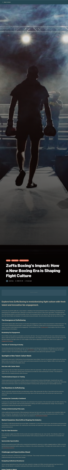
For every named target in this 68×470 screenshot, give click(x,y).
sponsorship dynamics (8, 448)
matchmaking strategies (41, 416)
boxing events (44, 327)
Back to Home (6, 2)
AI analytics (31, 350)
